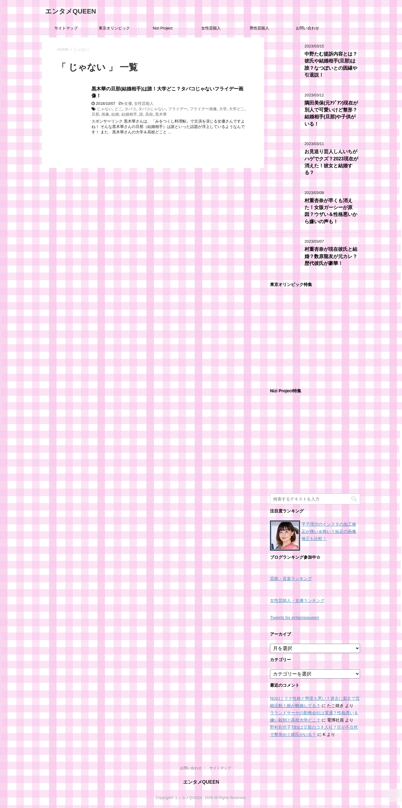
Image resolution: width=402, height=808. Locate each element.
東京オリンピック (114, 28)
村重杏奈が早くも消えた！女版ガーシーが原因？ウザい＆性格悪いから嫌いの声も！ (330, 211)
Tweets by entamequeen (294, 617)
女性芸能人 (211, 28)
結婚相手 (129, 114)
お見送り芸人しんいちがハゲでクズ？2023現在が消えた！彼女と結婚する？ (331, 162)
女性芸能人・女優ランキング (297, 600)
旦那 (95, 114)
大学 (223, 109)
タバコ (130, 109)
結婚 (115, 114)
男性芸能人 (259, 28)
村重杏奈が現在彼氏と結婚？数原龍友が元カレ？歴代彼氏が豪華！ (330, 256)
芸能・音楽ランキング (291, 578)
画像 (105, 114)
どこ (118, 109)
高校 (149, 114)
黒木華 (161, 114)
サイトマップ (66, 28)
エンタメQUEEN (70, 11)
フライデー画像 (203, 109)
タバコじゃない (152, 109)
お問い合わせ (307, 28)
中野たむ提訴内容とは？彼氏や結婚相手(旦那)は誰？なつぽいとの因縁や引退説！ (330, 64)
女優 (128, 103)
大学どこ (236, 109)
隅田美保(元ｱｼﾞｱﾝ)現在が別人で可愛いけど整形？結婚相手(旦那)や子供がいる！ (331, 113)
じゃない (104, 109)
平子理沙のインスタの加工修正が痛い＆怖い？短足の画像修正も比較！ (329, 531)
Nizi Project (162, 28)
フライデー (178, 109)
